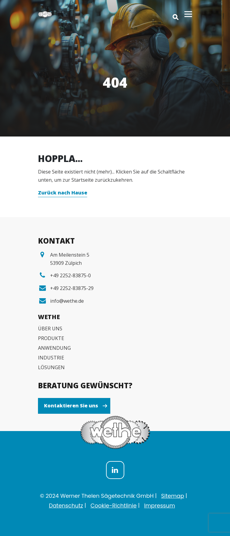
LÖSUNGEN (51, 367)
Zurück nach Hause (62, 192)
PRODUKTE (51, 338)
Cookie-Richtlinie (114, 505)
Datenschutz (66, 505)
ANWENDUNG (54, 348)
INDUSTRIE (51, 357)
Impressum (159, 505)
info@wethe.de (67, 301)
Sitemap (172, 496)
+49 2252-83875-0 (70, 275)
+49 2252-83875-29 (72, 288)
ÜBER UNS (50, 328)
